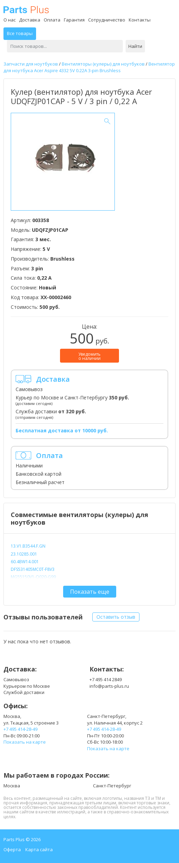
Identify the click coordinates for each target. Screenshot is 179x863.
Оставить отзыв (115, 617)
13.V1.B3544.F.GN (28, 546)
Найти (135, 46)
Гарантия (74, 20)
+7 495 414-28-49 (20, 729)
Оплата (52, 20)
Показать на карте (24, 742)
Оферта (12, 849)
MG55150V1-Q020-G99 (33, 577)
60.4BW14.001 (25, 562)
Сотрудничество (106, 20)
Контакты (140, 20)
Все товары (20, 33)
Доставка (29, 20)
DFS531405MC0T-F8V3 (32, 569)
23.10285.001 (24, 554)
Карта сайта (39, 849)
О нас (9, 20)
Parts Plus (26, 9)
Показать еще (89, 591)
